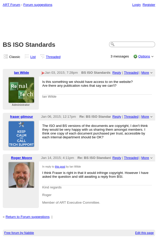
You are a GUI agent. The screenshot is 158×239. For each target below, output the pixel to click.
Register (149, 5)
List (33, 57)
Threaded (53, 57)
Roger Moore (21, 158)
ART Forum (11, 5)
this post (60, 166)
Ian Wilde (21, 72)
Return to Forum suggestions (28, 217)
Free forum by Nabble (19, 233)
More (145, 72)
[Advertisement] (79, 24)
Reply (117, 72)
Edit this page (144, 233)
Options (144, 56)
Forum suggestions (37, 5)
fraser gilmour (21, 116)
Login (136, 5)
